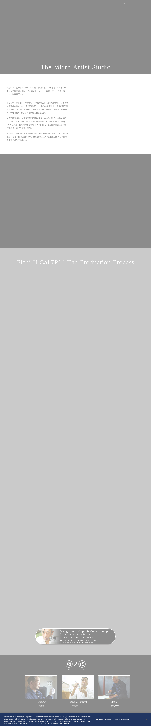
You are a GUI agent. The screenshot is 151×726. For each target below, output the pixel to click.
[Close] (147, 720)
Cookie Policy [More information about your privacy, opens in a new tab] (64, 724)
